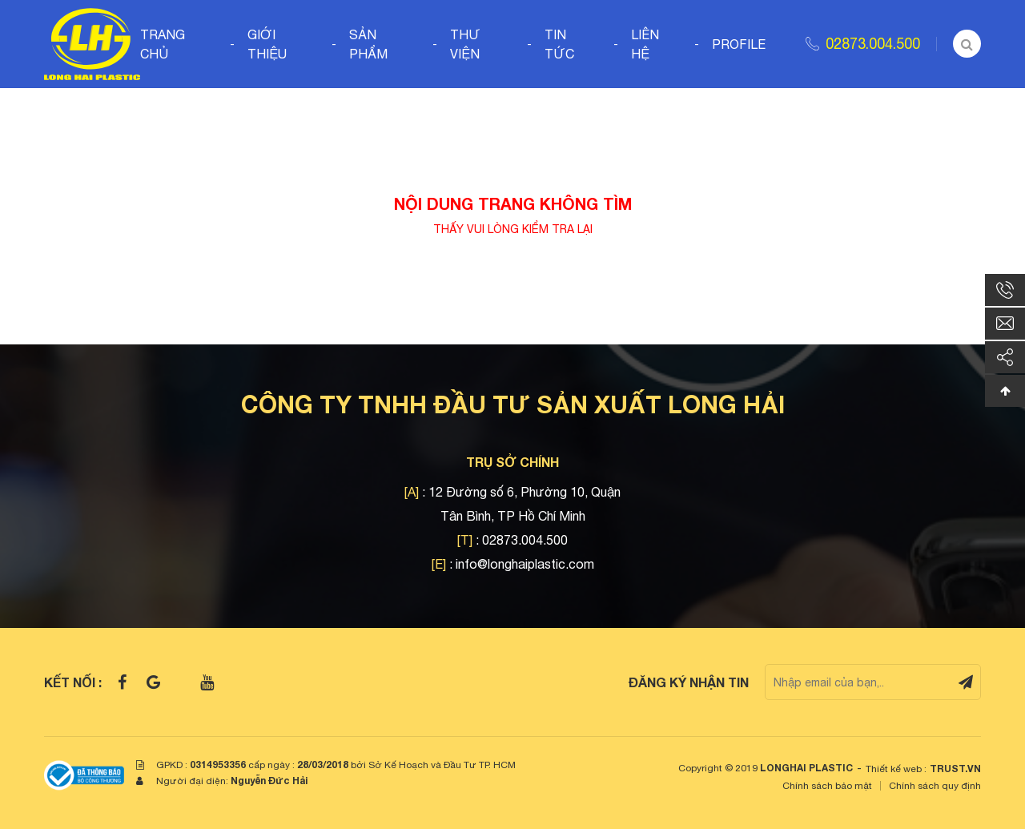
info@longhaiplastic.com (525, 564)
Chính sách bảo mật (827, 786)
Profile (739, 44)
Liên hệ (645, 44)
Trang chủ (162, 44)
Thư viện (465, 44)
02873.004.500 (873, 43)
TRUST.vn (955, 769)
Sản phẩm (368, 44)
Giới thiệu (267, 44)
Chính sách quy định (935, 786)
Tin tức (559, 44)
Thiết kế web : (896, 769)
